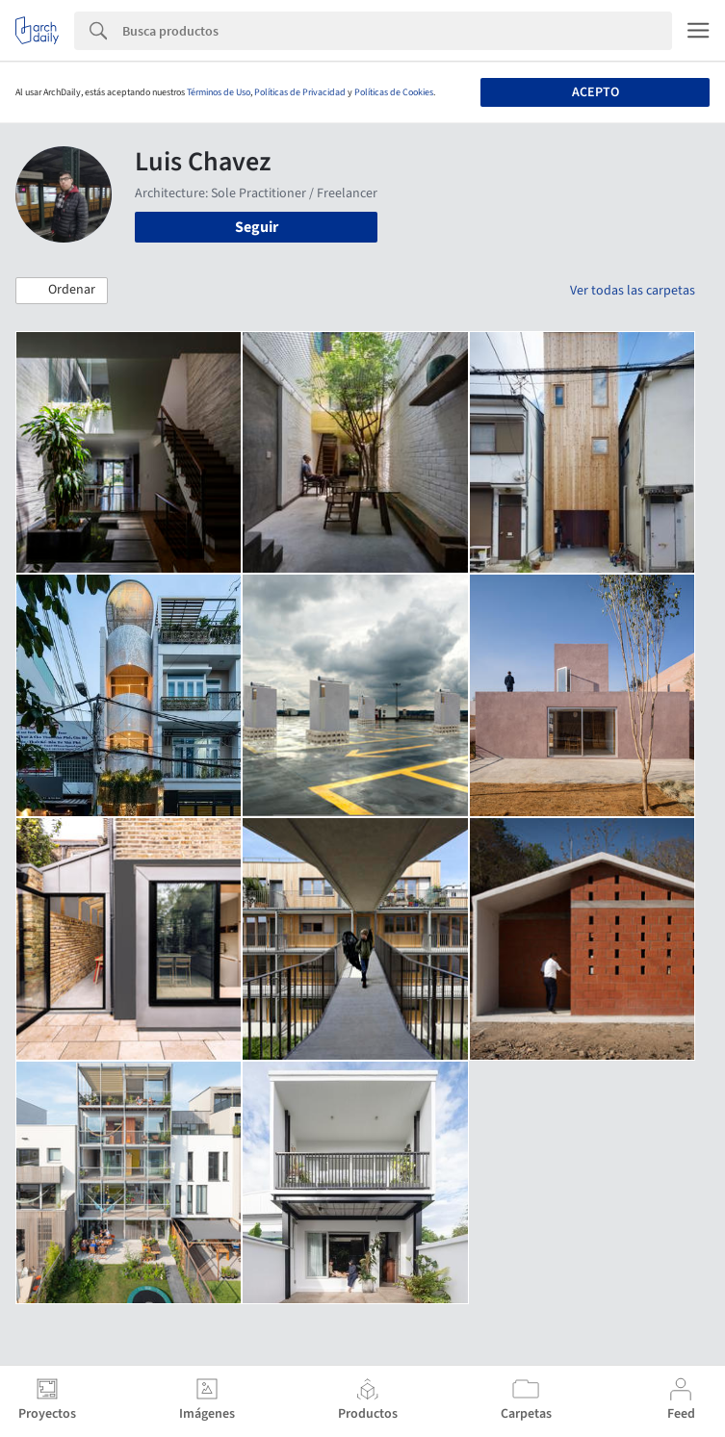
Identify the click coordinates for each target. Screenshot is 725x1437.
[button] (61, 290)
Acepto (595, 92)
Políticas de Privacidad (300, 92)
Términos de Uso (218, 92)
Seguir (256, 227)
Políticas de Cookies (393, 92)
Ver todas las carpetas (632, 290)
